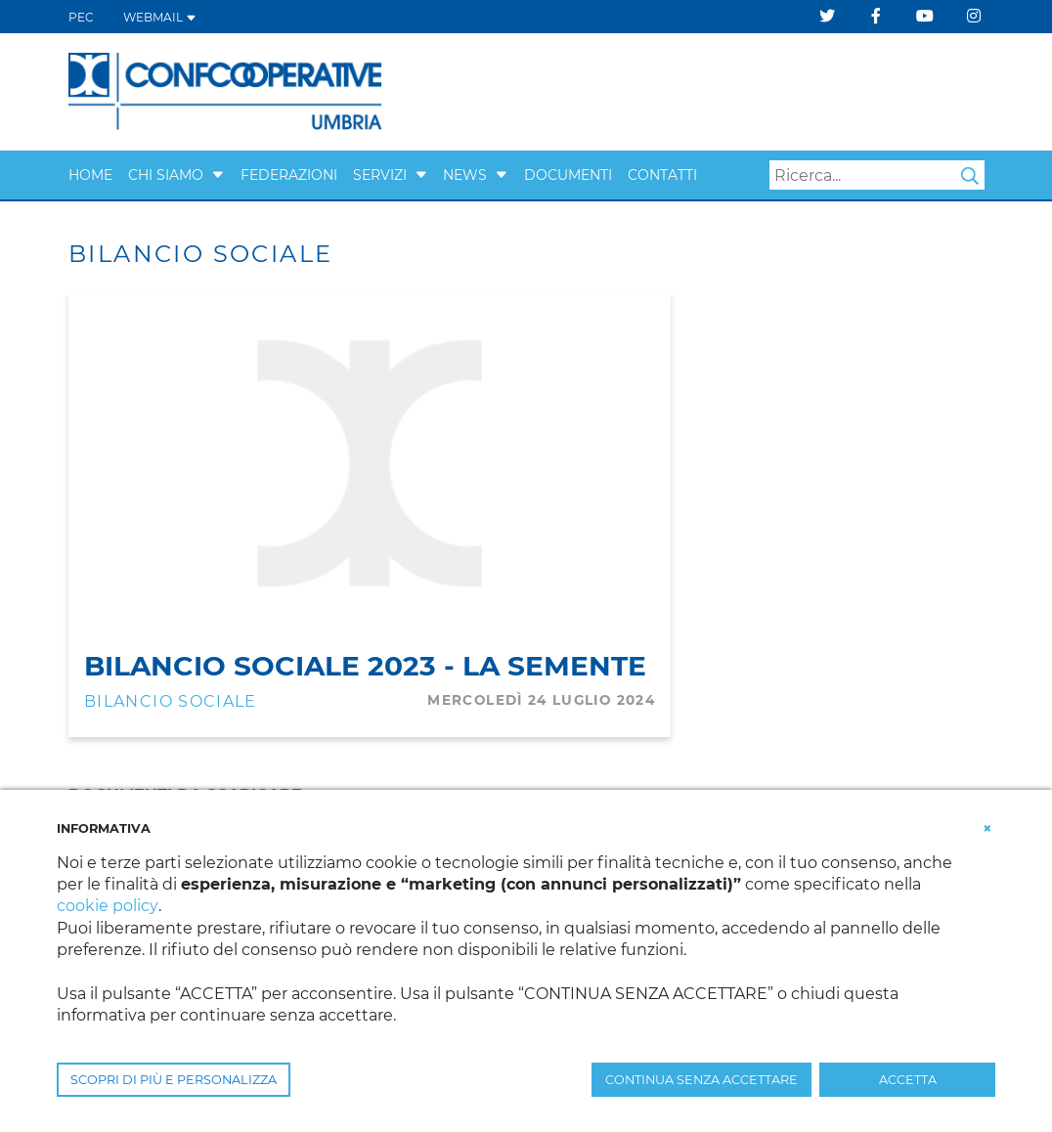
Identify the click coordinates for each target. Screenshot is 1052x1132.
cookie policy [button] (107, 905)
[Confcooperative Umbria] (225, 90)
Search (970, 176)
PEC (81, 17)
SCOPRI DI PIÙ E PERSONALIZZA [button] (173, 1079)
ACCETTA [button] (908, 1079)
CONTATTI (662, 175)
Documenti (568, 175)
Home (90, 175)
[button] (218, 175)
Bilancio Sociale (170, 701)
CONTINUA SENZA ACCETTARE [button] (701, 1079)
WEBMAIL (160, 17)
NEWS (465, 175)
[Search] (877, 175)
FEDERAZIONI (289, 175)
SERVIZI (380, 175)
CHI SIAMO (165, 175)
